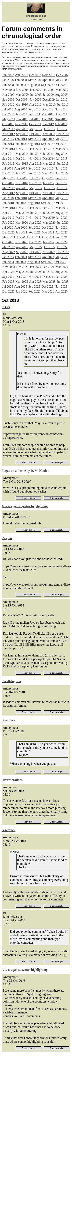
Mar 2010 (21, 104)
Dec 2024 (48, 276)
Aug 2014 (61, 153)
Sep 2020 (34, 227)
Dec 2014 (48, 158)
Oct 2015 (47, 168)
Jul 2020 (7, 227)
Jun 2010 (62, 104)
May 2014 (22, 153)
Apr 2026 (61, 291)
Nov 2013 (8, 148)
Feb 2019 (48, 208)
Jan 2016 (21, 173)
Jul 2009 (48, 94)
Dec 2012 (62, 134)
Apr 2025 (35, 281)
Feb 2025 (8, 281)
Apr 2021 (61, 232)
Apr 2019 (8, 212)
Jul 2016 (34, 178)
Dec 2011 (35, 124)
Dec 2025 (8, 291)
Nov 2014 (35, 158)
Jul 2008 (20, 85)
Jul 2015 (7, 168)
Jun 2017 (49, 188)
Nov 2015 (61, 168)
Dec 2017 (62, 193)
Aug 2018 (33, 203)
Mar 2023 (34, 257)
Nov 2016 (21, 183)
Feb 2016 (34, 173)
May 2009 (22, 94)
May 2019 (22, 212)
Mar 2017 (8, 188)
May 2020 (49, 222)
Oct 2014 (21, 158)
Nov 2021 (21, 242)
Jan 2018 (8, 198)
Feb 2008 (21, 80)
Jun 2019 (36, 212)
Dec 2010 (8, 114)
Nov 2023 (8, 267)
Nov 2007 (48, 75)
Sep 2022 (22, 252)
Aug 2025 (20, 286)
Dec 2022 (62, 252)
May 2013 (61, 139)
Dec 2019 (48, 217)
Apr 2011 (61, 114)
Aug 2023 (33, 262)
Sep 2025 (34, 286)
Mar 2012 (8, 129)
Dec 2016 (35, 183)
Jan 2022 (48, 242)
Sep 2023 (47, 262)
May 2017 (35, 188)
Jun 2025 (62, 281)
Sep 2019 (8, 217)
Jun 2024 (36, 271)
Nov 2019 (35, 217)
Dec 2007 (62, 75)
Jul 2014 (48, 153)
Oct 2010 (47, 109)
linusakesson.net (36, 15)
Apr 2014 (8, 153)
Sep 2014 (8, 158)
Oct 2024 (21, 276)
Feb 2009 (48, 89)
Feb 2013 (21, 139)
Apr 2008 (48, 80)
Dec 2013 (22, 148)
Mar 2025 (21, 281)
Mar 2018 (34, 198)
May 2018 (61, 198)
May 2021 (8, 237)
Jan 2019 (35, 208)
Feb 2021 (34, 232)
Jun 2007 (8, 75)
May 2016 (8, 178)
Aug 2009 (61, 94)
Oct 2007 (35, 75)
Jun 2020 (62, 222)
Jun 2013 (8, 144)
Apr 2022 (22, 247)
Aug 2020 (20, 227)
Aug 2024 (61, 271)
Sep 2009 (8, 99)
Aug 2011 (47, 119)
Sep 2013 (47, 144)
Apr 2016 (61, 173)
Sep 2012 (22, 134)
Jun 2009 (36, 94)
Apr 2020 (35, 222)
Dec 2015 (8, 173)
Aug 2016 (48, 178)
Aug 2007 (21, 75)
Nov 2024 (35, 276)
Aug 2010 (20, 109)
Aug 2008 (33, 85)
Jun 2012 (49, 129)
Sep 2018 (47, 203)
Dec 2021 (35, 242)
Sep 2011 (61, 119)
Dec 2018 (22, 208)
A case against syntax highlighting (25, 506)
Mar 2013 (34, 139)
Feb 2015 (8, 163)
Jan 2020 (62, 217)
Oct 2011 (8, 124)
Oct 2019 (21, 217)
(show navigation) (36, 19)
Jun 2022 (49, 247)
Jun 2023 (8, 262)
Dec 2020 (8, 232)
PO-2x (6, 307)
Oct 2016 (8, 183)
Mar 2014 (62, 148)
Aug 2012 (8, 134)
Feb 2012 (61, 124)
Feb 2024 (48, 267)
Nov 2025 (61, 286)
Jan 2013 (8, 139)
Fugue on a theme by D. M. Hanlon (25, 470)
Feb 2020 (8, 222)
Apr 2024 (8, 271)
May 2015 (49, 163)
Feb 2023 (21, 257)
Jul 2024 (48, 271)
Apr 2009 (8, 94)
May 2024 (22, 271)
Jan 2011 (21, 114)
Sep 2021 (61, 237)
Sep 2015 (34, 168)
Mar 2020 (21, 222)
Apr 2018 (48, 198)
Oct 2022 (35, 252)
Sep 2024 (8, 276)
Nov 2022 (48, 252)
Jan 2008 (8, 80)
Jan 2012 (48, 124)
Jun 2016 (22, 178)
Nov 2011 (21, 124)
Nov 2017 (48, 193)
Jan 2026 (21, 291)
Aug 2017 (8, 193)
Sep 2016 (61, 178)
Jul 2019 (48, 212)
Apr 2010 (35, 104)
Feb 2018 (21, 198)
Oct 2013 (60, 144)
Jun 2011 (22, 119)
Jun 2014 (36, 153)
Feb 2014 (48, 148)
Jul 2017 (62, 188)
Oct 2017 (35, 193)
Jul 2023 (20, 262)
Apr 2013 (48, 139)
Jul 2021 (34, 237)
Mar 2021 (48, 232)
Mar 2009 (62, 89)
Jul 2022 (62, 247)
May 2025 (49, 281)
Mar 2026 (48, 291)
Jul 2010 (7, 109)
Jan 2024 (35, 267)
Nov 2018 (8, 208)
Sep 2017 (22, 193)
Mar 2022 (8, 247)
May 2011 (8, 119)
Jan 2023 (8, 257)
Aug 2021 (48, 237)
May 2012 (35, 129)
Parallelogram (11, 681)
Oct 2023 (60, 262)
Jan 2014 (35, 148)
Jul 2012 (62, 129)
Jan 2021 (21, 232)
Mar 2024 (62, 267)
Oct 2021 (8, 242)
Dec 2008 (22, 89)
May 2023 (61, 257)
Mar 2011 (47, 114)
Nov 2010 (61, 109)
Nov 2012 (48, 134)
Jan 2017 (48, 183)
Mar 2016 (48, 173)
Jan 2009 (35, 89)
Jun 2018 (8, 203)
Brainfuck (8, 720)
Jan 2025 (62, 276)
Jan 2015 (62, 158)
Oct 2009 (21, 99)
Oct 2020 (47, 227)
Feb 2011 (34, 114)
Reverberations (12, 780)
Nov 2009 (35, 99)
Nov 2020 (61, 227)
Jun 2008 (8, 85)
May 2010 (49, 104)
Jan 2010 (62, 99)
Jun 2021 (22, 237)
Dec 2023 (22, 267)
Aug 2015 (20, 168)
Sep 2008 (47, 85)
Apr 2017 (22, 188)
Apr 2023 (48, 257)
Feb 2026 (34, 291)
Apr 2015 (35, 163)
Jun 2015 (62, 163)
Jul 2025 (7, 286)
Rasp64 (7, 538)
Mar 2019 (62, 208)
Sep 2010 (34, 109)
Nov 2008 (8, 89)
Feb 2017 (61, 183)
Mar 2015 (21, 163)
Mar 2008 (34, 80)
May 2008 (61, 80)
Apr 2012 (22, 129)
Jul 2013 (20, 144)
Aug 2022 (8, 252)
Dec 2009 (48, 99)
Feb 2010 (8, 104)
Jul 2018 (20, 203)
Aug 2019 (61, 212)
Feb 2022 (61, 242)
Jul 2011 (34, 119)
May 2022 (35, 247)
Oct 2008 (60, 85)
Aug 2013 (33, 144)
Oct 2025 (47, 286)
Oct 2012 (35, 134)
